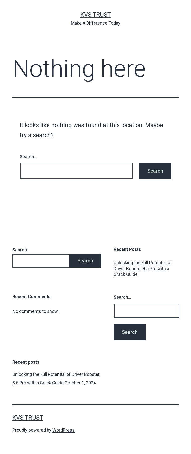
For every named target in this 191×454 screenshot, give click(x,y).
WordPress (63, 430)
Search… (28, 156)
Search (19, 249)
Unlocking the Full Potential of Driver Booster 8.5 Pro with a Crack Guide (143, 268)
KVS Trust (95, 14)
